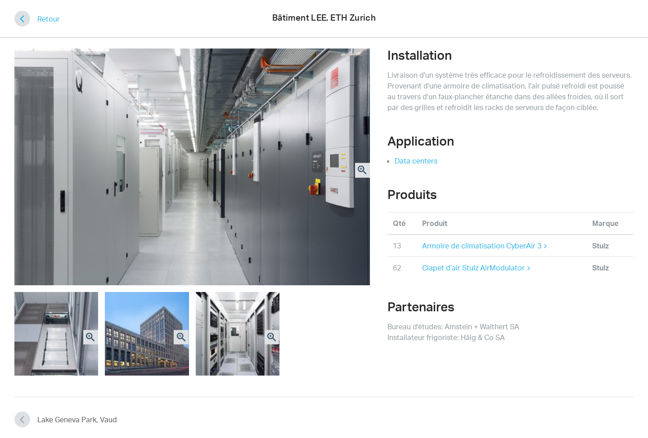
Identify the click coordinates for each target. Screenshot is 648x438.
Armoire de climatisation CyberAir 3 (484, 245)
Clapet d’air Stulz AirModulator (476, 267)
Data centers (416, 160)
